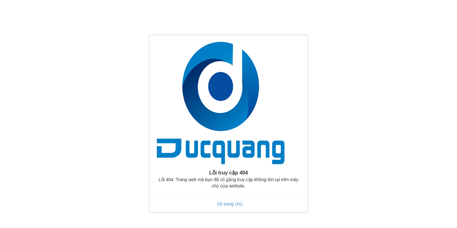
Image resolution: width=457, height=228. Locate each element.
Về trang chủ (229, 203)
